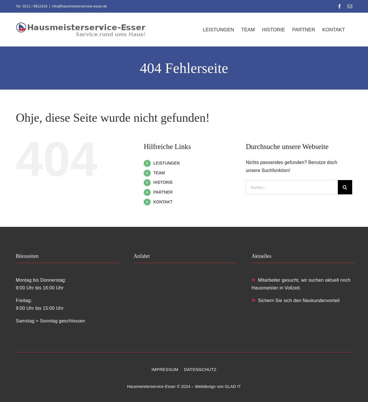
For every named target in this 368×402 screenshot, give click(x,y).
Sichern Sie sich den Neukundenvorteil (296, 300)
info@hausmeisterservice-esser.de (79, 6)
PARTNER (163, 192)
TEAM (159, 173)
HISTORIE (163, 182)
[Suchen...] (292, 187)
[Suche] (345, 187)
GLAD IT (233, 386)
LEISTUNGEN (167, 163)
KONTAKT (163, 202)
